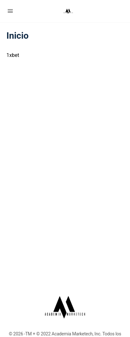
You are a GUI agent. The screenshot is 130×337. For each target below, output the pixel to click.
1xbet (12, 55)
